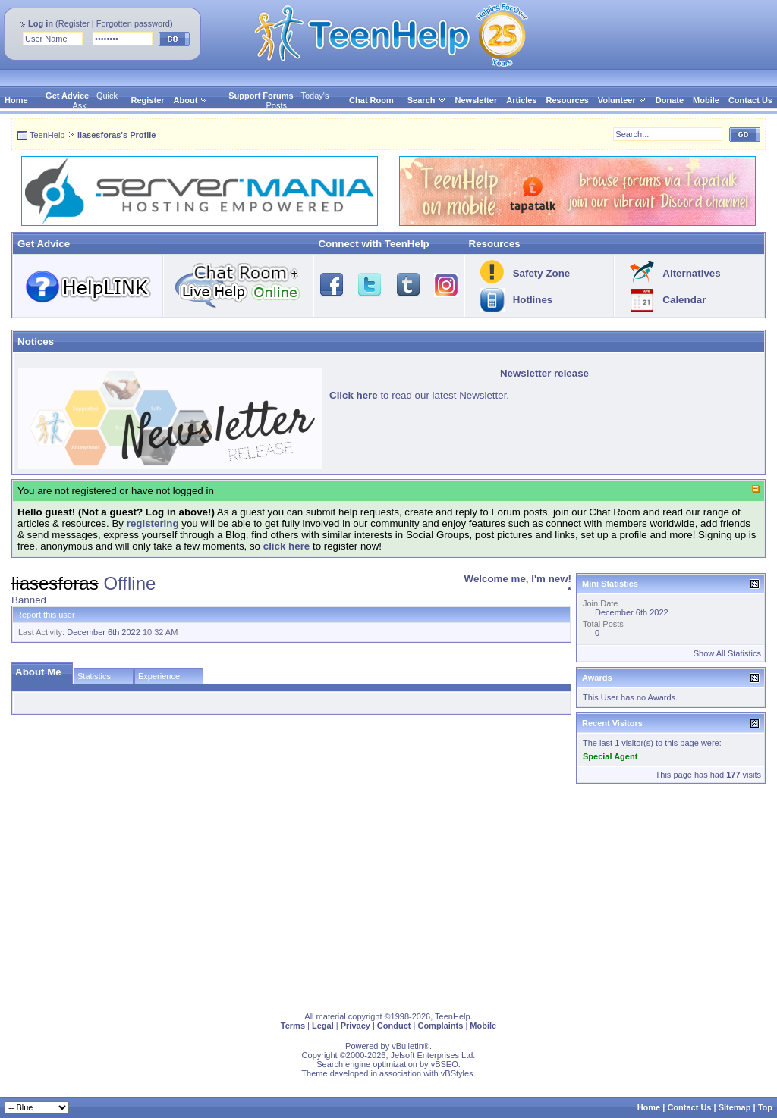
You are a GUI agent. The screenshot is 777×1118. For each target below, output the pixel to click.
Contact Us (750, 100)
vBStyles (457, 1073)
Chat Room (371, 100)
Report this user (45, 614)
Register (74, 23)
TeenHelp (47, 134)
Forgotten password (133, 23)
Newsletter (476, 100)
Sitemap (735, 1107)
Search (426, 100)
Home (16, 100)
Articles (521, 100)
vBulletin (407, 1046)
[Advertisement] (388, 894)
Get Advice (67, 95)
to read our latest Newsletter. (419, 395)
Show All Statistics (727, 653)
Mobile (706, 100)
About (186, 100)
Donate (670, 100)
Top (765, 1107)
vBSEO (444, 1064)
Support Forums (261, 95)
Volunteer (617, 100)
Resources (567, 100)
